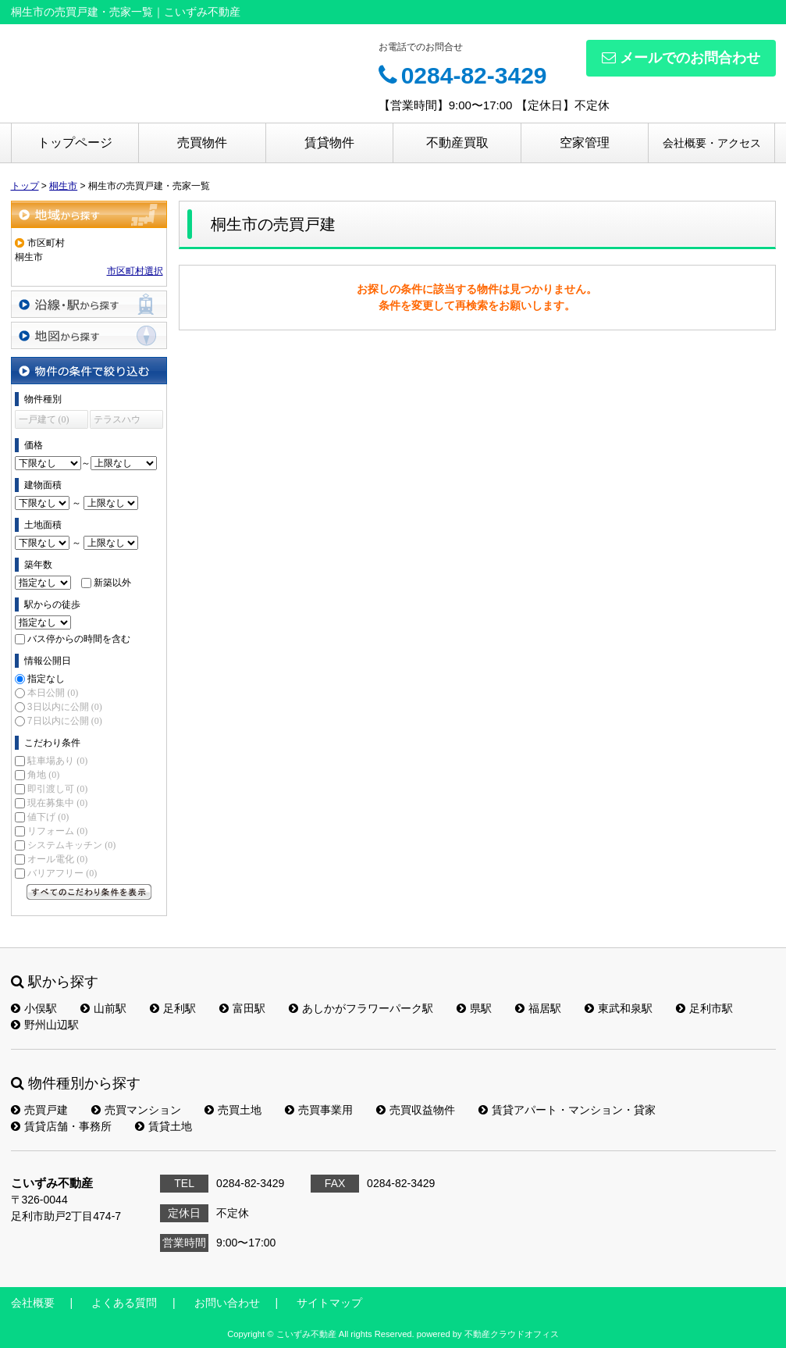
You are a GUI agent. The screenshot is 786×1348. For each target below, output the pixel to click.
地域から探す (89, 214)
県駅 (474, 1008)
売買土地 (233, 1110)
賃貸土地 (163, 1126)
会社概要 (33, 1302)
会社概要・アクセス (712, 143)
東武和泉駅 (619, 1008)
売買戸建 (39, 1110)
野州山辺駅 (45, 1024)
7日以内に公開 (64, 720)
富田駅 (242, 1008)
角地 (43, 774)
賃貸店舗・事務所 (61, 1126)
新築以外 (112, 582)
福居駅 (538, 1008)
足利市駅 (704, 1008)
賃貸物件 (329, 142)
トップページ (74, 142)
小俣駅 (34, 1008)
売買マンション (136, 1110)
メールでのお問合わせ (681, 58)
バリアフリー (62, 873)
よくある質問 (124, 1302)
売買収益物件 (415, 1110)
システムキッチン (71, 845)
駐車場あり (57, 760)
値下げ (48, 816)
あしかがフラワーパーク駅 (361, 1008)
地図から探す (89, 335)
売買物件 (202, 142)
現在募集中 (57, 802)
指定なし (46, 678)
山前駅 (103, 1008)
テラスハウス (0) (117, 421)
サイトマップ (329, 1302)
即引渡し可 (57, 788)
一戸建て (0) (44, 419)
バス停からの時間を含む (78, 638)
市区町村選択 (135, 271)
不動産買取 (457, 142)
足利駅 (173, 1008)
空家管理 (585, 142)
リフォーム (57, 831)
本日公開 (52, 692)
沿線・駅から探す (89, 304)
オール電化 (57, 859)
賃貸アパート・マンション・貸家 (567, 1110)
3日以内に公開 (64, 706)
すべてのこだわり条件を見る (89, 892)
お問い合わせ (227, 1302)
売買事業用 (319, 1110)
